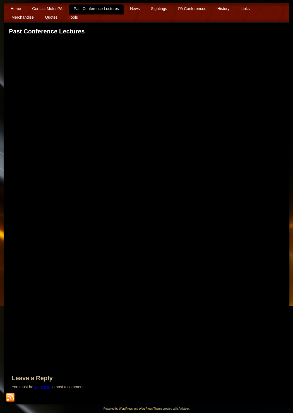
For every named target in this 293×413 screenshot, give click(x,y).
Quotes (51, 17)
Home (16, 8)
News (135, 8)
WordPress (126, 408)
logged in (42, 387)
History (223, 8)
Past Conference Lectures (96, 8)
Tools (73, 17)
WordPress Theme (150, 408)
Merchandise (22, 17)
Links (245, 8)
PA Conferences (192, 8)
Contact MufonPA (47, 8)
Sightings (159, 8)
